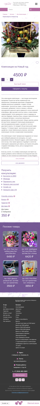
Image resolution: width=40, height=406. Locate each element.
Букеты (18, 321)
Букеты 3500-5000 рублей (23, 329)
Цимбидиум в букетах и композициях (26, 343)
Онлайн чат (7, 187)
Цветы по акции (20, 347)
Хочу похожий (20, 158)
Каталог (12, 14)
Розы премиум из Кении (22, 337)
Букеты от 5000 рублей (22, 331)
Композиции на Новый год (10, 16)
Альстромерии (20, 307)
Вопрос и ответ (7, 313)
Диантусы (18, 309)
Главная (5, 14)
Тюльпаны (19, 313)
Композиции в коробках (22, 333)
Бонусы (4, 199)
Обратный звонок (20, 375)
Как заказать (7, 321)
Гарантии (4, 203)
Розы (17, 317)
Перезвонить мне (9, 181)
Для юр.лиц (6, 315)
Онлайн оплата (7, 317)
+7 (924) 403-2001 (21, 371)
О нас (4, 307)
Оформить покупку (20, 89)
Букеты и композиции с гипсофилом (26, 339)
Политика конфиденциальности (20, 392)
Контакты (6, 319)
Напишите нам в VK (10, 190)
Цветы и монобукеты (22, 319)
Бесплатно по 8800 (9, 176)
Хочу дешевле (19, 163)
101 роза (18, 345)
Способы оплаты (7, 196)
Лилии (17, 315)
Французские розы (21, 335)
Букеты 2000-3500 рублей (23, 327)
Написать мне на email (11, 184)
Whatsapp (6, 179)
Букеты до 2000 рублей (22, 325)
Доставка (4, 206)
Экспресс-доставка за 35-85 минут (25, 323)
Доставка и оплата (8, 309)
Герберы (18, 311)
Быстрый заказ (20, 84)
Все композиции (21, 14)
